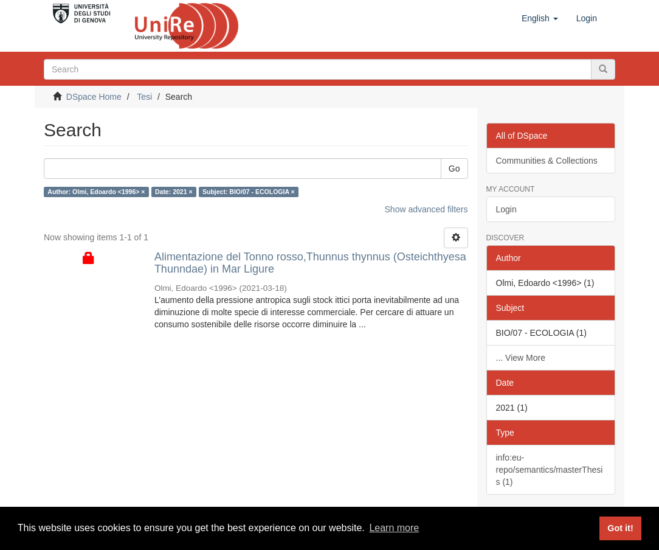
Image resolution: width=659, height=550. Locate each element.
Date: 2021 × (174, 191)
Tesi (144, 97)
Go (454, 168)
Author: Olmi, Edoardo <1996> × (96, 191)
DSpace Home (94, 97)
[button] (539, 18)
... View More (520, 358)
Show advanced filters (426, 209)
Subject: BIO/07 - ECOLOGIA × (248, 191)
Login (506, 209)
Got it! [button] (620, 528)
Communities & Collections (547, 160)
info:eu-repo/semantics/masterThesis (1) (549, 470)
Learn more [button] (394, 528)
